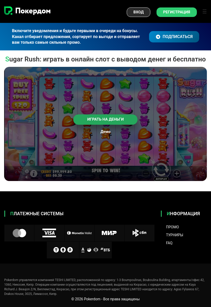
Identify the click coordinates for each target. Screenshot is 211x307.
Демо (105, 132)
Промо (172, 227)
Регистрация (176, 12)
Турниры (174, 235)
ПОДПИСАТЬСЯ (174, 36)
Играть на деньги (105, 119)
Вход (138, 12)
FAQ (169, 243)
